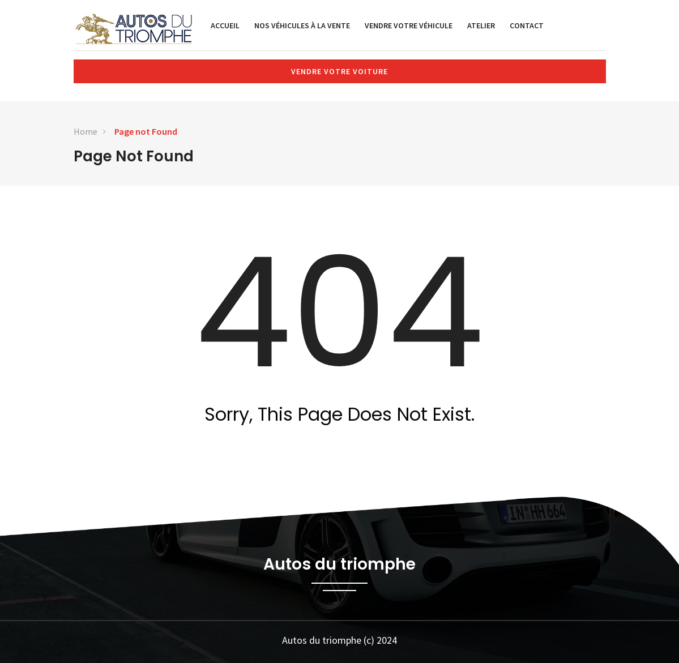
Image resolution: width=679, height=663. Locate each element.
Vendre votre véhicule (408, 25)
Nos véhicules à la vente (302, 25)
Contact (527, 25)
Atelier (481, 25)
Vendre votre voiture (339, 71)
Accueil (225, 25)
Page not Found (145, 131)
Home (85, 131)
